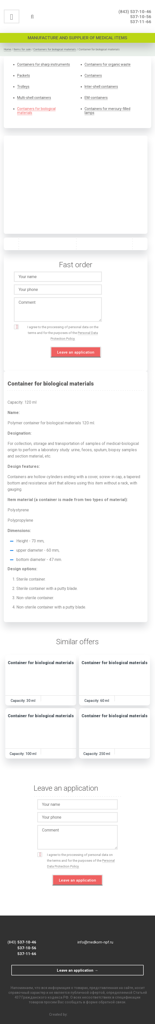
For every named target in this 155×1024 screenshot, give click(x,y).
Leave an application (75, 352)
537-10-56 (140, 16)
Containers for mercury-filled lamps (107, 111)
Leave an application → (77, 970)
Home (7, 49)
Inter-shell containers (101, 87)
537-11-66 (140, 21)
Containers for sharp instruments (43, 64)
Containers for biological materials (54, 49)
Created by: (77, 1014)
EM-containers (96, 98)
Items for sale (22, 49)
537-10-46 (140, 11)
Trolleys (23, 87)
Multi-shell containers (34, 98)
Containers (93, 75)
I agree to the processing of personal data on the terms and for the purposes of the (62, 333)
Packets (23, 75)
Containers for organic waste (108, 64)
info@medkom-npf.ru (95, 942)
